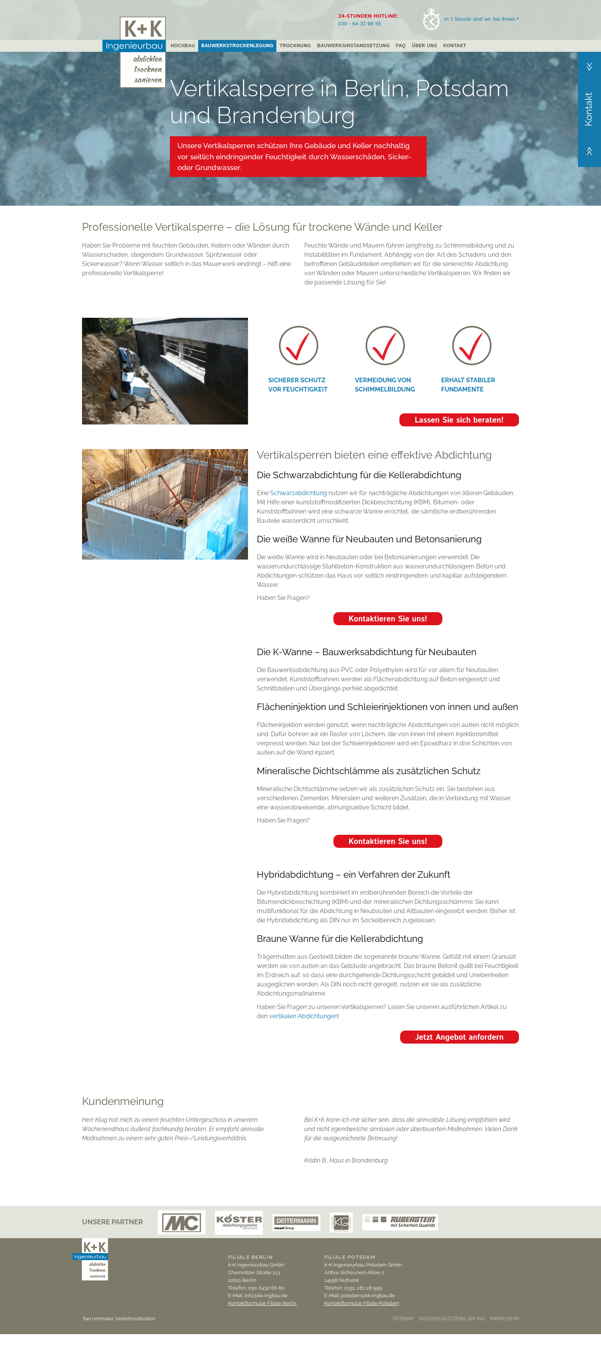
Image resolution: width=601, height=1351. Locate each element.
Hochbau (183, 46)
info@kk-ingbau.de (266, 1295)
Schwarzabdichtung (298, 493)
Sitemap (403, 1318)
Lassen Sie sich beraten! (459, 420)
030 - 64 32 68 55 (359, 24)
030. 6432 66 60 (266, 1288)
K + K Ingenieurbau (134, 52)
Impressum (504, 1318)
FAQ (401, 46)
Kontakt (454, 46)
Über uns (424, 46)
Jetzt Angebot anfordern (459, 1037)
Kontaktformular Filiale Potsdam (361, 1303)
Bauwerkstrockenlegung (237, 46)
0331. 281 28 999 (363, 1288)
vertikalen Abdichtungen (303, 1016)
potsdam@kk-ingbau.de (368, 1295)
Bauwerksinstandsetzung (353, 46)
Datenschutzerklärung (452, 1318)
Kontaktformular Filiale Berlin (262, 1303)
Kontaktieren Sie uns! (388, 619)
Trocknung (295, 46)
